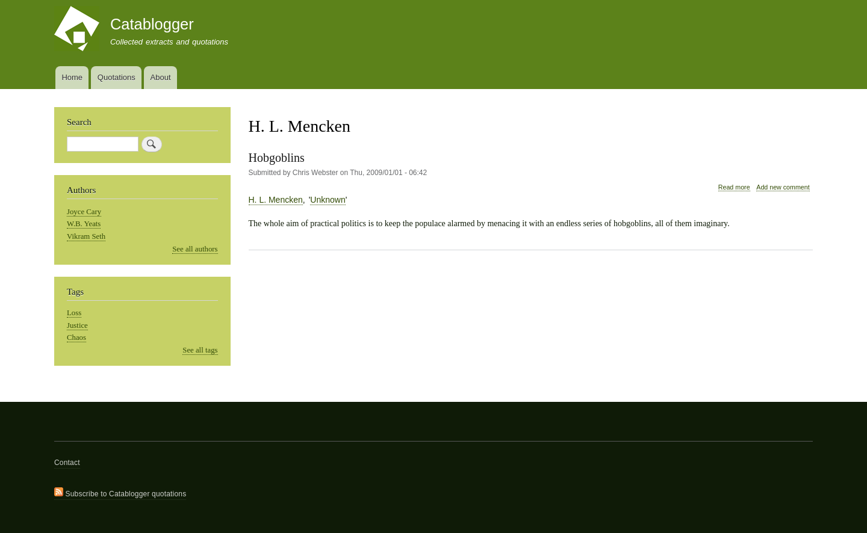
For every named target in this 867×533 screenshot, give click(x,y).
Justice (77, 325)
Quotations (116, 77)
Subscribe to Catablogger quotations (120, 492)
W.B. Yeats (84, 224)
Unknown (327, 200)
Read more (734, 187)
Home (71, 77)
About (161, 77)
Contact (67, 462)
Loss (74, 313)
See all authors (194, 249)
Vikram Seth (86, 236)
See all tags (199, 350)
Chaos (76, 337)
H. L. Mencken (276, 200)
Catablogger (152, 24)
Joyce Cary (84, 212)
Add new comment (782, 187)
